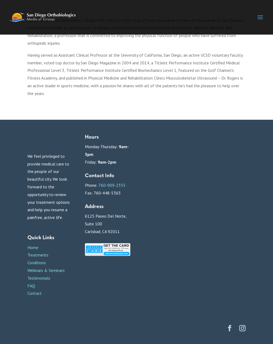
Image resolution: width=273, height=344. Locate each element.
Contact (34, 293)
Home (32, 247)
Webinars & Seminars (46, 270)
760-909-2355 (112, 185)
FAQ (31, 285)
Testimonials (38, 278)
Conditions (36, 262)
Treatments (37, 255)
